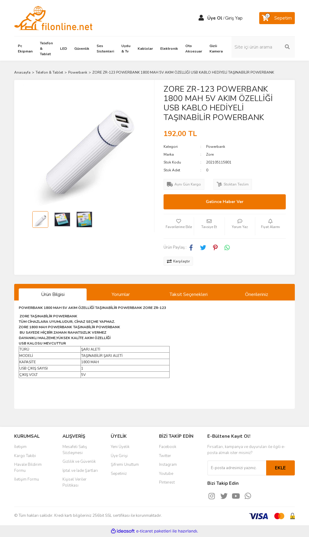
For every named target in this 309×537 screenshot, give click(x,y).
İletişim (20, 447)
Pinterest (167, 482)
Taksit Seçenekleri (189, 294)
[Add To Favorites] (179, 226)
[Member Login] (201, 18)
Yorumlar (121, 294)
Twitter (165, 456)
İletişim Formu (26, 479)
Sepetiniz (119, 473)
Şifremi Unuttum (125, 464)
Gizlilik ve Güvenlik (79, 461)
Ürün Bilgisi (53, 294)
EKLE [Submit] (280, 468)
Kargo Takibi (25, 456)
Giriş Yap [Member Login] (234, 18)
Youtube (166, 473)
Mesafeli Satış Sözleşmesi (74, 450)
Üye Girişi (119, 456)
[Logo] (53, 17)
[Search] (263, 47)
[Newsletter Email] (236, 467)
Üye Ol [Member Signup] (214, 18)
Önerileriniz (256, 294)
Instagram (168, 464)
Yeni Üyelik (120, 447)
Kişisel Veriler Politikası (74, 482)
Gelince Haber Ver (225, 202)
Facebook (167, 447)
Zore (210, 154)
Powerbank (215, 146)
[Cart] (277, 18)
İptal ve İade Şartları (80, 470)
